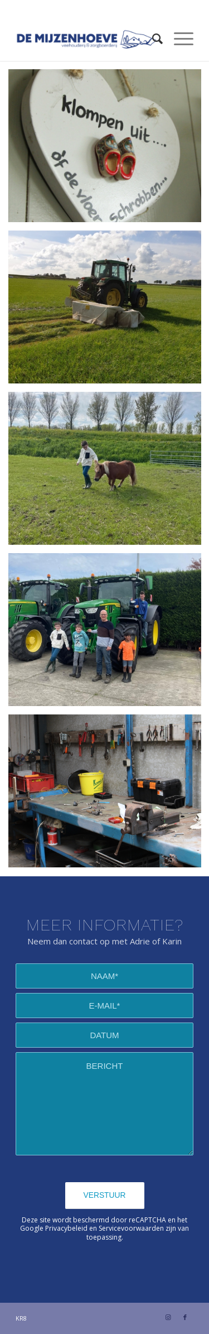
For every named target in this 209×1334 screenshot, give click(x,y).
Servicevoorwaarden (131, 1228)
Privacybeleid (66, 1228)
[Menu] (178, 38)
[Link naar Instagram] (168, 1317)
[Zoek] (152, 38)
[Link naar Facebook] (185, 1317)
